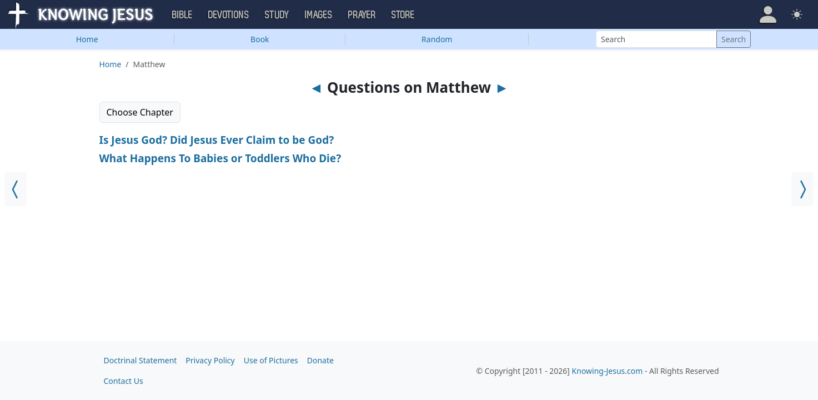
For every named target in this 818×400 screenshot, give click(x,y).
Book (259, 39)
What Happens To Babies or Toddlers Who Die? (220, 158)
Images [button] (319, 15)
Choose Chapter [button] (140, 112)
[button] (768, 14)
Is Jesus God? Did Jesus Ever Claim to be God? (216, 140)
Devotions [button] (228, 15)
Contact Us (123, 381)
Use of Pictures (271, 360)
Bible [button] (182, 15)
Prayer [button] (362, 15)
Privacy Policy (209, 360)
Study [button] (277, 15)
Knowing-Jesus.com (607, 371)
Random (436, 39)
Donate (320, 360)
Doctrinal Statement (140, 360)
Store (403, 15)
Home (87, 39)
